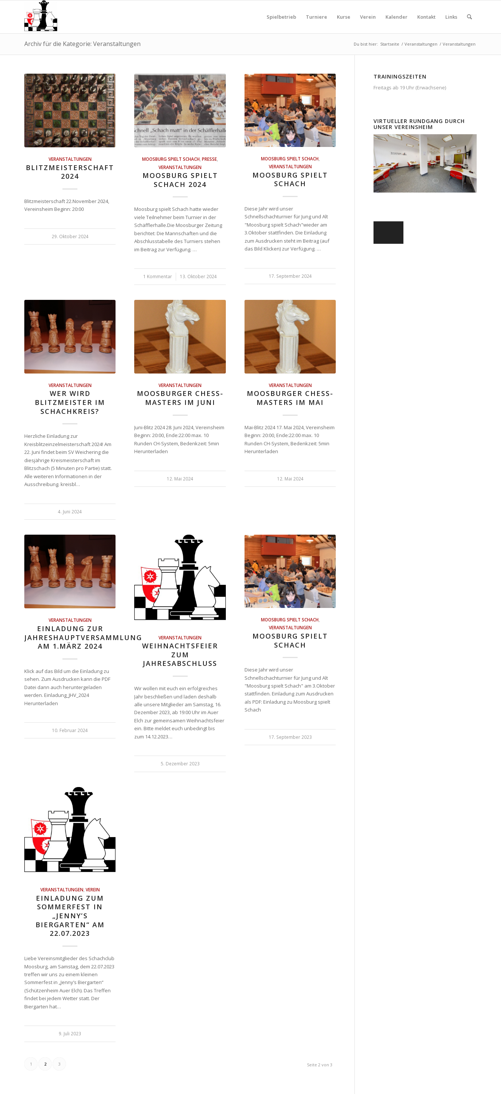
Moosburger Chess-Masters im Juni (180, 398)
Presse (209, 159)
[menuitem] (281, 16)
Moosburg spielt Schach (171, 159)
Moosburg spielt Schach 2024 (180, 180)
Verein (93, 889)
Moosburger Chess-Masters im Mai (290, 398)
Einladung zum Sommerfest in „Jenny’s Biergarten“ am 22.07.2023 (70, 916)
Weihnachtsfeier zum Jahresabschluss (180, 654)
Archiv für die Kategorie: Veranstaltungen (82, 44)
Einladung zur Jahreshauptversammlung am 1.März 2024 (83, 637)
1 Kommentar (157, 276)
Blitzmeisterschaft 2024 (70, 172)
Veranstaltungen (70, 159)
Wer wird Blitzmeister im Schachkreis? (70, 402)
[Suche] (469, 16)
